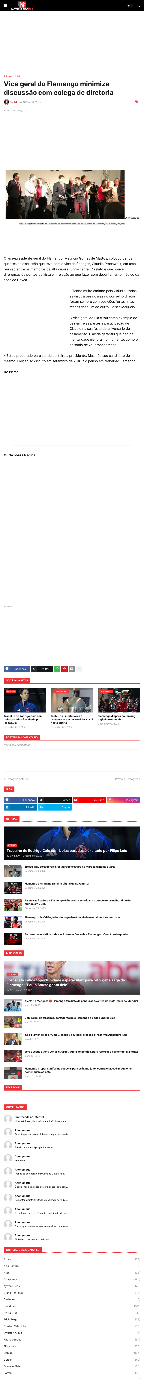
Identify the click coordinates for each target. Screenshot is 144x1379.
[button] (5, 5)
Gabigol (72, 1353)
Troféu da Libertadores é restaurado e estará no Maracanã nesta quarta (72, 719)
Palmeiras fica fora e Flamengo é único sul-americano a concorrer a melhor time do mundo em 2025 (78, 902)
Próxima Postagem (126, 778)
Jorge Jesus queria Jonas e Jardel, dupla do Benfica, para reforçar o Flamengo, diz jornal (81, 1051)
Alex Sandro (72, 1266)
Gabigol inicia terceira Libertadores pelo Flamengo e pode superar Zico (70, 1017)
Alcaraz (72, 1259)
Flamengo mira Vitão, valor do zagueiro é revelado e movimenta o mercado (72, 917)
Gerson (72, 1360)
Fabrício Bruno (72, 1339)
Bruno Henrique (72, 1293)
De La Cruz (72, 1313)
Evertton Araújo (72, 1333)
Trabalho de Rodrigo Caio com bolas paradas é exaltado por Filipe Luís (23, 719)
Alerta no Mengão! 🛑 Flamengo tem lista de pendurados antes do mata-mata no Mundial (81, 1000)
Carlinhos (72, 1299)
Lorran (72, 1373)
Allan (72, 1273)
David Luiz (72, 1306)
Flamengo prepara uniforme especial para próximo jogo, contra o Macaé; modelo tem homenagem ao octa (79, 1070)
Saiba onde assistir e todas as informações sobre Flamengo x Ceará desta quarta (76, 934)
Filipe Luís (72, 1346)
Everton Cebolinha (72, 1326)
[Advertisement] (72, 43)
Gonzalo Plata (72, 1366)
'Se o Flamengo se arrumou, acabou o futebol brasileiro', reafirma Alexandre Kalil (76, 1034)
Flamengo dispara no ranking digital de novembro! (116, 717)
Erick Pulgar (72, 1319)
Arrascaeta (72, 1279)
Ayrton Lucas (72, 1286)
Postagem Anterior (17, 778)
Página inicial (12, 76)
